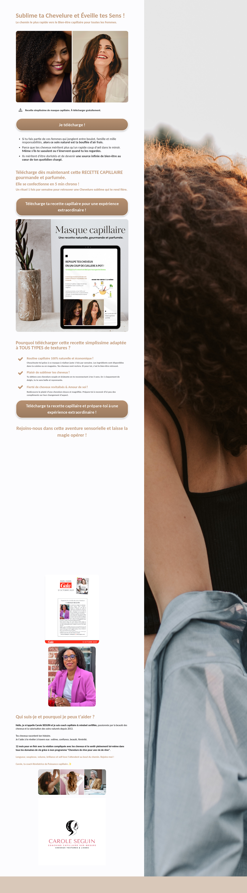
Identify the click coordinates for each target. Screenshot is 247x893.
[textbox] (77, 365)
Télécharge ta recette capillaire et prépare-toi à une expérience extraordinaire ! (72, 410)
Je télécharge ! (72, 124)
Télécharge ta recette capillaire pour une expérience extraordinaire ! (72, 207)
